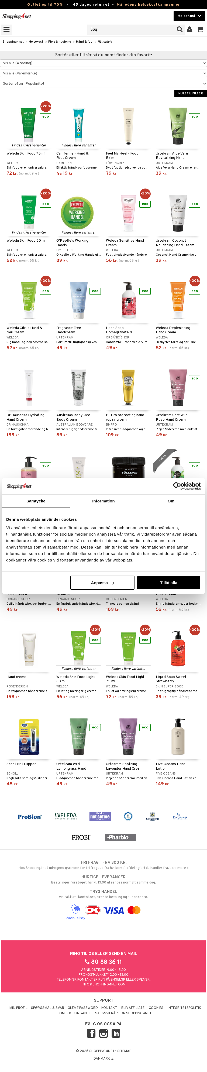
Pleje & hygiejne (59, 42)
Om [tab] (171, 500)
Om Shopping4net (75, 1013)
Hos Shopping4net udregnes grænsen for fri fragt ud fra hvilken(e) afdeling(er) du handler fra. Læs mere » (103, 865)
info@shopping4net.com (104, 984)
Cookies (156, 1008)
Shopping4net (13, 42)
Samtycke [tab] (36, 500)
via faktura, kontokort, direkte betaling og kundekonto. (103, 894)
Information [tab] (103, 500)
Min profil (18, 1008)
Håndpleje (105, 42)
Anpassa (103, 582)
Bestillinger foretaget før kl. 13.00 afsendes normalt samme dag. (103, 880)
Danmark (103, 1059)
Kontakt (109, 1008)
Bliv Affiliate (132, 1008)
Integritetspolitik (184, 1008)
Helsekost (36, 42)
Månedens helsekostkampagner (148, 4)
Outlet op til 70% (45, 4)
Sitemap (124, 1051)
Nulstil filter (190, 93)
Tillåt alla (168, 582)
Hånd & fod (84, 42)
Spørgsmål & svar (47, 1008)
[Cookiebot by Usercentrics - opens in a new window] (177, 486)
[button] (200, 30)
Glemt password (83, 1008)
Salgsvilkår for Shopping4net (123, 1013)
